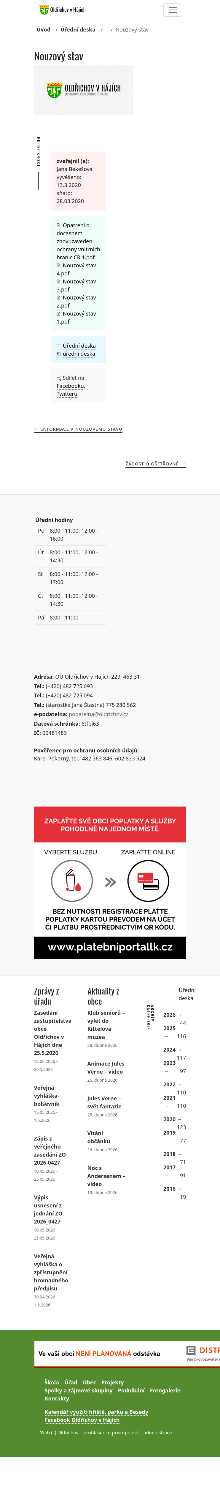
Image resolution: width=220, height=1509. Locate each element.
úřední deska (79, 353)
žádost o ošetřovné (152, 463)
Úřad (70, 1382)
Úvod (44, 29)
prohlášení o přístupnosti (110, 1432)
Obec (89, 1382)
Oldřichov (67, 1432)
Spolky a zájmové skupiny (79, 1390)
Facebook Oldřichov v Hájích (82, 1419)
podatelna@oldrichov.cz (98, 714)
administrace (158, 1432)
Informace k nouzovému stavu (81, 428)
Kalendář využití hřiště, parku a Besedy (97, 1411)
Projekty (112, 1382)
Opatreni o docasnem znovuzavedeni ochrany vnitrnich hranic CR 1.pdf (78, 241)
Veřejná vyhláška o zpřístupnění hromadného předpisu (51, 1272)
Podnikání (131, 1390)
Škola (52, 1382)
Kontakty (57, 1398)
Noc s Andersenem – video (106, 1176)
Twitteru (67, 393)
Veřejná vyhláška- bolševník (47, 1095)
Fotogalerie (165, 1390)
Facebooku (70, 385)
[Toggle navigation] (172, 10)
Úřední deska (77, 29)
